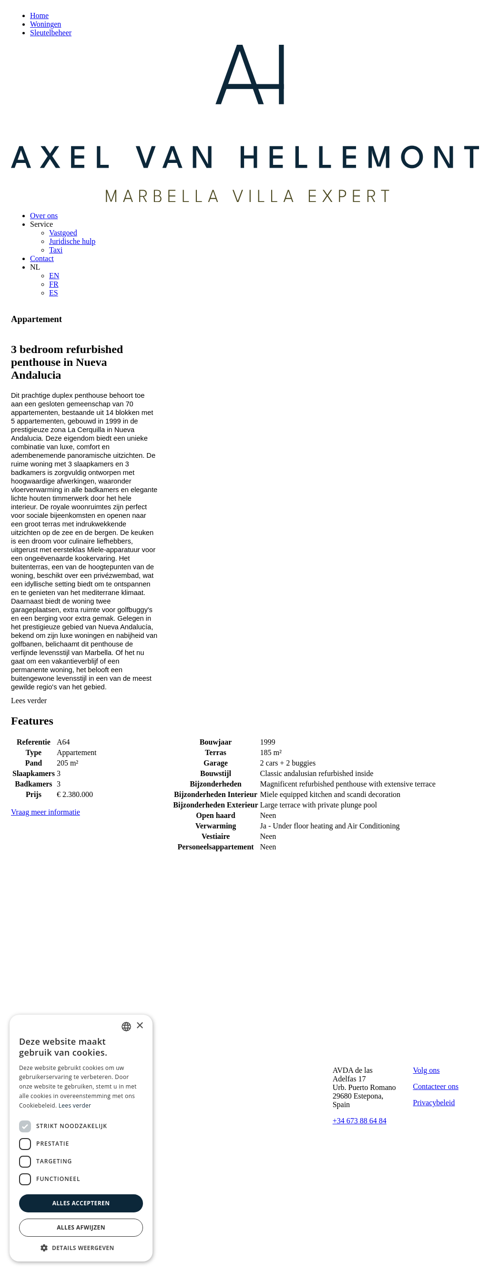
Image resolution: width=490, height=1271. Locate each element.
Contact (42, 258)
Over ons (44, 216)
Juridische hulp (72, 241)
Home (39, 15)
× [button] (139, 1025)
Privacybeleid (434, 1103)
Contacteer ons (436, 1086)
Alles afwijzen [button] (81, 1227)
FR (54, 284)
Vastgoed (63, 233)
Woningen (45, 24)
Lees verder (29, 700)
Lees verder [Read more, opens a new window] (75, 1105)
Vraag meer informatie (45, 812)
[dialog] (81, 1138)
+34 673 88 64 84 (360, 1121)
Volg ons (426, 1070)
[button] (81, 1247)
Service (41, 224)
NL (35, 267)
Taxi (55, 250)
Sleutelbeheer (50, 33)
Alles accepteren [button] (81, 1203)
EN (54, 276)
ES (53, 293)
